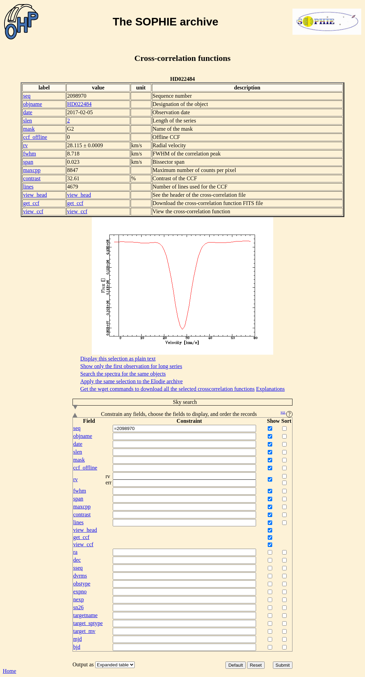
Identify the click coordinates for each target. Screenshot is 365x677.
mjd (77, 639)
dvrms (80, 576)
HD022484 (79, 104)
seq (26, 96)
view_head (35, 195)
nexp (78, 599)
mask (29, 129)
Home (9, 671)
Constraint (189, 421)
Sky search (135, 402)
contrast (32, 178)
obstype (81, 584)
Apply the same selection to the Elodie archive (131, 381)
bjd (76, 647)
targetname (85, 615)
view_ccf (33, 211)
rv (25, 145)
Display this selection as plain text (118, 359)
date (27, 112)
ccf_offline (35, 137)
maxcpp (32, 170)
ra (75, 552)
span (28, 162)
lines (28, 187)
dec (77, 560)
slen (27, 120)
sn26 (78, 607)
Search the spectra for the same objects (123, 374)
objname (32, 104)
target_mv (84, 631)
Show (273, 421)
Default (235, 665)
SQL (283, 412)
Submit (283, 665)
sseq (78, 568)
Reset (256, 665)
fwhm (29, 154)
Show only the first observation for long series (131, 366)
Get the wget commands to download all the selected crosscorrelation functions (167, 389)
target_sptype (88, 623)
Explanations (270, 389)
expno (80, 591)
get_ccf (31, 203)
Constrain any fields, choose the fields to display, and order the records (182, 414)
